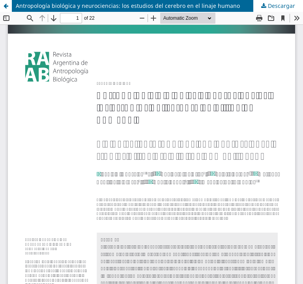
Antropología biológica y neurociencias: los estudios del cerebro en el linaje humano (128, 5)
